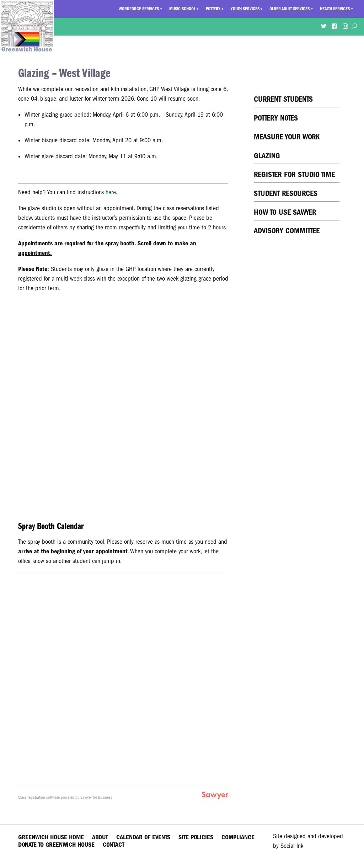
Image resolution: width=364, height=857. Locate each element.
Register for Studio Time (294, 174)
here (111, 192)
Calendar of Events (143, 837)
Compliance (238, 837)
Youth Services (245, 8)
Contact (113, 844)
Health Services (335, 8)
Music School (182, 8)
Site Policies (195, 837)
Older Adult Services (289, 8)
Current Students (283, 99)
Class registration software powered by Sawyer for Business (65, 797)
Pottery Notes (276, 117)
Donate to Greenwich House (56, 844)
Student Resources (285, 193)
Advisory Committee (287, 230)
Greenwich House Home (51, 837)
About (100, 837)
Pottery (213, 8)
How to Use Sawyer (285, 212)
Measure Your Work (287, 136)
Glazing (267, 155)
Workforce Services (139, 8)
